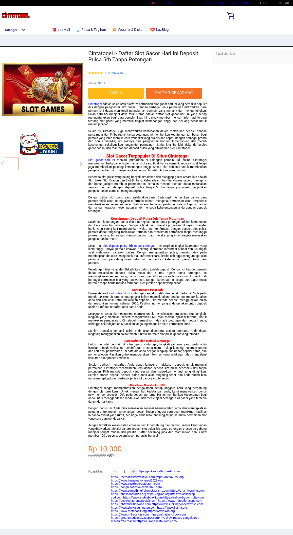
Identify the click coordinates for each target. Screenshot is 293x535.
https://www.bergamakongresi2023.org (137, 480)
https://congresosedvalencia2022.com (136, 487)
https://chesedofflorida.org (128, 494)
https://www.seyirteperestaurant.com (135, 483)
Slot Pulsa (215, 3)
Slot (155, 3)
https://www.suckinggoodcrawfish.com (177, 504)
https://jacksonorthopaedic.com (159, 471)
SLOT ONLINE (242, 3)
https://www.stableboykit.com (143, 497)
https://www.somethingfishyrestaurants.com (140, 490)
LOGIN (264, 3)
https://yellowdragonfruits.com (184, 497)
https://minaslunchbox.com (168, 514)
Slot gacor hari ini (101, 160)
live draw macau (171, 517)
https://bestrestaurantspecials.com (134, 500)
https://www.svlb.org (161, 511)
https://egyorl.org (158, 494)
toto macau (128, 521)
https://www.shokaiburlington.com (133, 507)
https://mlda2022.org (169, 477)
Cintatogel (95, 104)
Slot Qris (191, 3)
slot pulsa (115, 293)
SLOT (171, 3)
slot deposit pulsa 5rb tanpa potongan (129, 246)
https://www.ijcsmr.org (172, 507)
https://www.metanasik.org (129, 511)
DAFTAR (283, 3)
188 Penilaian (114, 73)
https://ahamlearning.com (187, 490)
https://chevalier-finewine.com (131, 504)
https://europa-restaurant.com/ (156, 521)
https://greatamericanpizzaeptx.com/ (135, 517)
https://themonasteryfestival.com (133, 477)
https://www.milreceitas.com (130, 514)
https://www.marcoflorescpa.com (180, 500)
